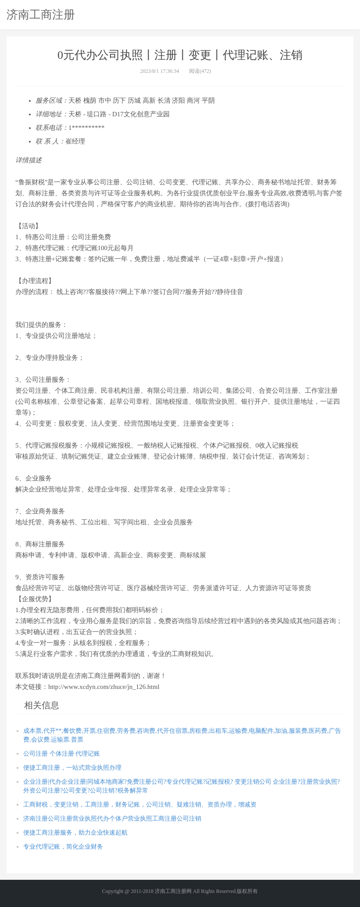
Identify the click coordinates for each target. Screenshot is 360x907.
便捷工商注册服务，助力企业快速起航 (75, 832)
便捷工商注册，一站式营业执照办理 (72, 767)
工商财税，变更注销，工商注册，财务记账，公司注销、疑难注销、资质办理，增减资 (140, 804)
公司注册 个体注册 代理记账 (61, 753)
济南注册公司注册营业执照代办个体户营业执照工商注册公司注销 (112, 818)
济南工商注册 (41, 14)
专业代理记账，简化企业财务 (63, 846)
